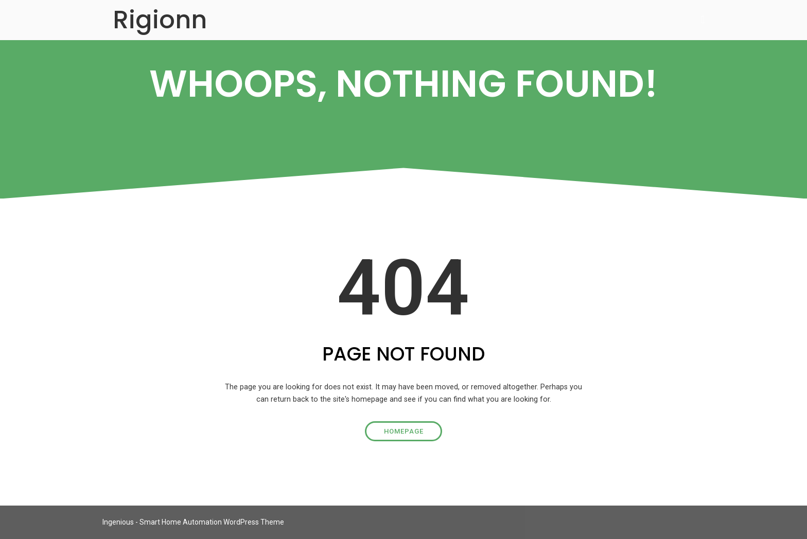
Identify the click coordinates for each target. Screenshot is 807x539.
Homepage (404, 431)
